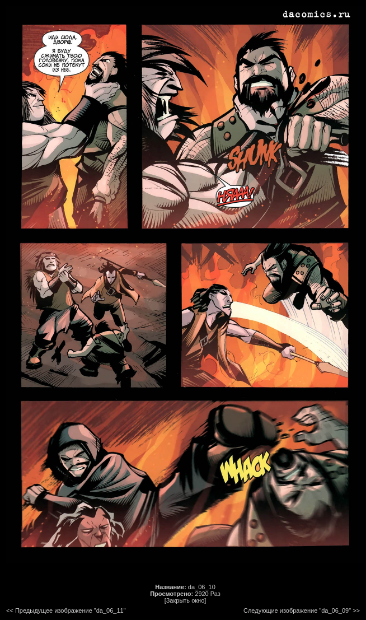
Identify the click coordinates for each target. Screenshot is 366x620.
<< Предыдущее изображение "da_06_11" (66, 610)
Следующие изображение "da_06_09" (297, 610)
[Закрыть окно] (186, 600)
